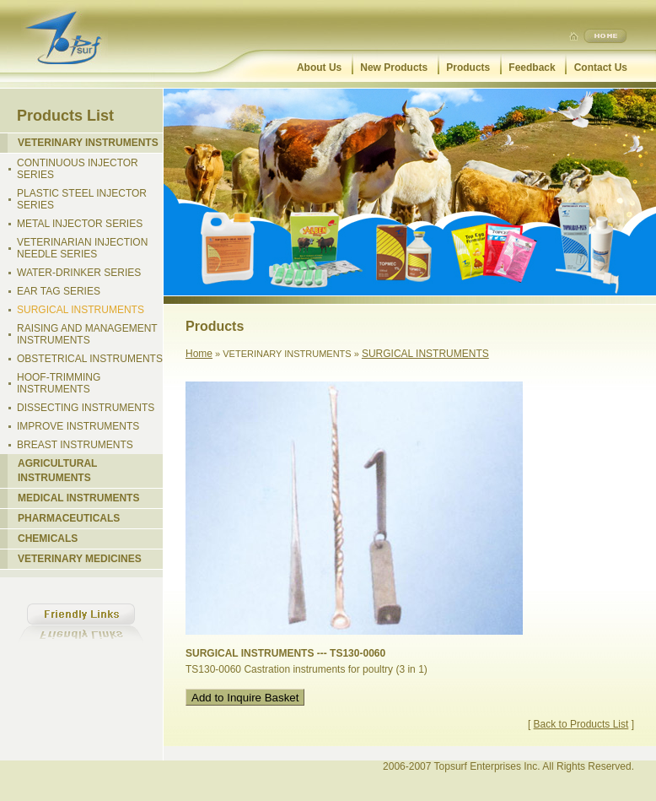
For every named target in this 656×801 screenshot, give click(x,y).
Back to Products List (581, 724)
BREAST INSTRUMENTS (75, 445)
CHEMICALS (48, 538)
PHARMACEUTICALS (69, 518)
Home (199, 354)
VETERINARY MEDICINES (80, 559)
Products (468, 67)
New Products (393, 67)
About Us (319, 67)
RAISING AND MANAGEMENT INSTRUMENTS (87, 334)
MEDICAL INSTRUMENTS (78, 498)
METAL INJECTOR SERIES (79, 224)
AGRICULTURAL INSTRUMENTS (57, 470)
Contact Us (600, 67)
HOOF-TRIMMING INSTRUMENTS (58, 383)
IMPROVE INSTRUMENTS (78, 426)
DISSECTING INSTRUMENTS (85, 408)
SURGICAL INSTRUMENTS (80, 310)
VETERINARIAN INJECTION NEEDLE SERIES (82, 248)
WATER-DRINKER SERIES (79, 273)
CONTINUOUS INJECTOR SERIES (77, 169)
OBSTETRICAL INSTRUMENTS (90, 359)
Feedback (531, 67)
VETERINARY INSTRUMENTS (88, 143)
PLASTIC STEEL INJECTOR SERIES (82, 199)
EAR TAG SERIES (58, 291)
